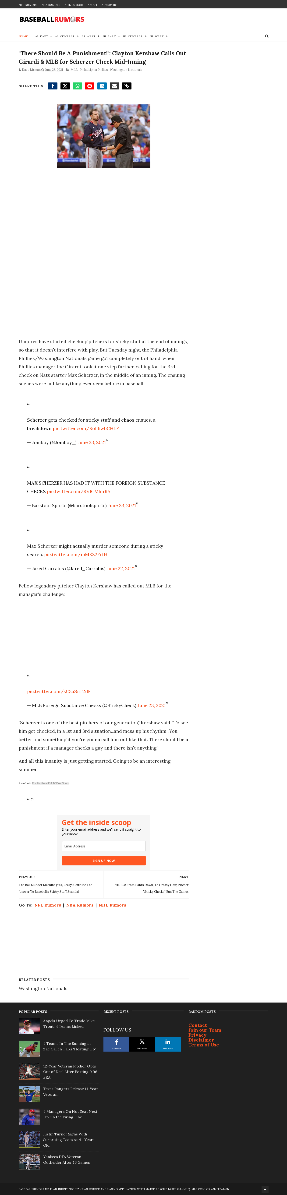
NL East (109, 36)
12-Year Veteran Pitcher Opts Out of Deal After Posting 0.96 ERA (70, 1072)
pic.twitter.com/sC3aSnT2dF (59, 691)
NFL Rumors (28, 5)
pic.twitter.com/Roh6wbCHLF (86, 428)
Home (23, 36)
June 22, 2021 (121, 568)
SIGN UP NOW (103, 860)
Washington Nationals (126, 70)
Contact (197, 1025)
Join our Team (204, 1030)
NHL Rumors (74, 5)
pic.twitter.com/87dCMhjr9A (78, 491)
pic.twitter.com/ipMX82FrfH (75, 554)
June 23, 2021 (92, 442)
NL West (157, 36)
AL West (89, 36)
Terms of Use (203, 1045)
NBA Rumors (51, 5)
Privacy (197, 1035)
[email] (104, 846)
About (93, 5)
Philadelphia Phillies (94, 70)
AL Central (65, 36)
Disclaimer (201, 1040)
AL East (41, 36)
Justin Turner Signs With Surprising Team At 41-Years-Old (69, 1140)
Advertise (110, 5)
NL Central (133, 36)
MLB (74, 70)
